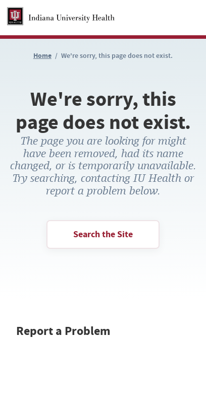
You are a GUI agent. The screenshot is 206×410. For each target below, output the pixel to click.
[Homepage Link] (61, 17)
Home (42, 55)
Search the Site (103, 234)
